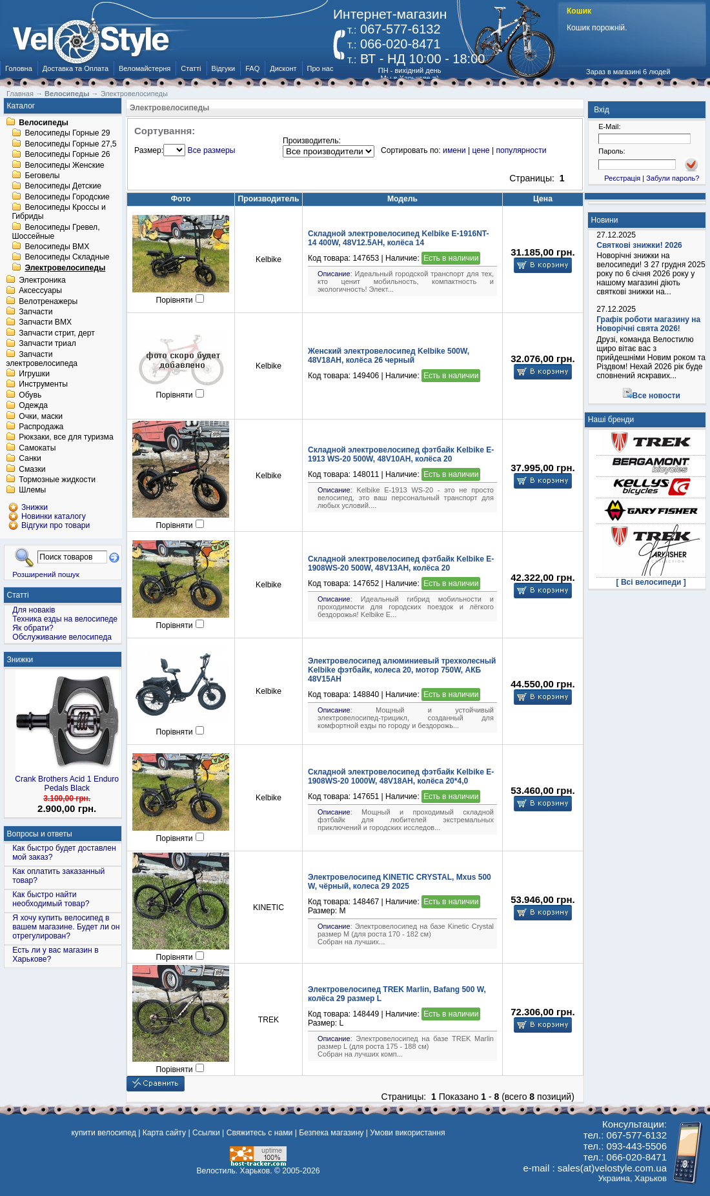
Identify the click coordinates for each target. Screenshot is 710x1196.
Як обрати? (33, 628)
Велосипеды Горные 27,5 (70, 143)
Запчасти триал (47, 344)
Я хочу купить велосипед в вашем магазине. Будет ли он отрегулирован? (65, 926)
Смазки (32, 469)
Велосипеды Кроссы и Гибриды (58, 212)
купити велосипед (103, 1132)
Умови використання (407, 1132)
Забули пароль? (672, 178)
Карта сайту (164, 1132)
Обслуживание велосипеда (62, 637)
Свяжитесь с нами (260, 1132)
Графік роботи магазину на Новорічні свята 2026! (648, 324)
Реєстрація (622, 178)
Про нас (320, 68)
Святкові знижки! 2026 (639, 245)
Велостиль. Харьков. (234, 1170)
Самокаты (37, 447)
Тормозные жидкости (57, 479)
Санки (30, 458)
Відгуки (224, 68)
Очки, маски (41, 416)
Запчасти (35, 311)
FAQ (252, 68)
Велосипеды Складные (67, 257)
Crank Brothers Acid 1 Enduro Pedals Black (67, 784)
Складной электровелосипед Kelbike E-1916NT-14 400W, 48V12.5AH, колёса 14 (398, 238)
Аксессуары (40, 291)
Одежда (33, 405)
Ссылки (206, 1132)
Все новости (656, 395)
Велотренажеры (48, 301)
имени (454, 150)
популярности (521, 150)
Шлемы (32, 490)
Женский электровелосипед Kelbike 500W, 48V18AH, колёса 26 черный (388, 356)
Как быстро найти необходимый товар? (50, 899)
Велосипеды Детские (63, 186)
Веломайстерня (144, 68)
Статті (191, 68)
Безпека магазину (331, 1132)
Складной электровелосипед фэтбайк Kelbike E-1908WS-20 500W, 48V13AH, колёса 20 (401, 563)
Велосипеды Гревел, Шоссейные (55, 232)
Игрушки (34, 373)
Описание (334, 274)
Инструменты (43, 384)
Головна (18, 68)
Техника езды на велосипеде (64, 618)
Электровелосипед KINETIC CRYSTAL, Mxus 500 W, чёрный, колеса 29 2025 (399, 882)
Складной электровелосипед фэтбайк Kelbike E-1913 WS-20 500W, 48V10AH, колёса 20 (401, 454)
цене (480, 150)
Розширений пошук (45, 574)
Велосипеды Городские (67, 196)
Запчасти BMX (45, 322)
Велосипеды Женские (64, 165)
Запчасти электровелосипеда (41, 359)
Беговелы (42, 175)
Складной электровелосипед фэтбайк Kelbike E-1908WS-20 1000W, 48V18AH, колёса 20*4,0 (401, 776)
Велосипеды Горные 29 (67, 133)
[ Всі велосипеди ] (651, 582)
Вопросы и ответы (39, 833)
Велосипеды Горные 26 (67, 154)
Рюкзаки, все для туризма (66, 437)
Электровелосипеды (65, 267)
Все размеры (212, 150)
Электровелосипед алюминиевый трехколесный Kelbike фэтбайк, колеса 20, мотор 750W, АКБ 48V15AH (402, 670)
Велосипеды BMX (57, 246)
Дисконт (283, 68)
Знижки (20, 659)
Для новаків (33, 609)
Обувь (30, 395)
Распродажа (41, 426)
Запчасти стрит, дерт (57, 333)
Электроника (42, 280)
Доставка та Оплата (75, 68)
